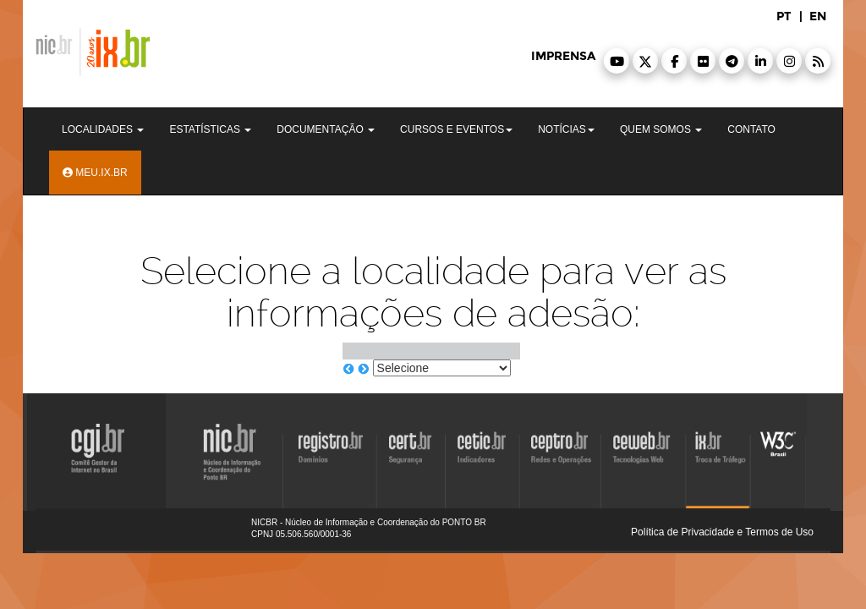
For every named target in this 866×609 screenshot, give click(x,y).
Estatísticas (210, 129)
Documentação (326, 129)
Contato (751, 129)
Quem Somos (661, 129)
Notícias (566, 129)
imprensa (563, 56)
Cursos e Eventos (456, 129)
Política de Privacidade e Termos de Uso (722, 532)
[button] (616, 61)
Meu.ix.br (95, 172)
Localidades (103, 129)
